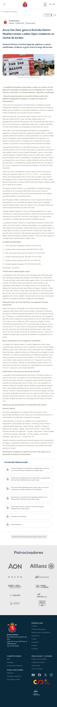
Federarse (10, 673)
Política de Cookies (38, 662)
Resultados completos (11, 268)
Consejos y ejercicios (14, 676)
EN (54, 4)
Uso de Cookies (37, 669)
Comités (34, 626)
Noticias (34, 645)
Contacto (35, 649)
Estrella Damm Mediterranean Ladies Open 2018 (29, 537)
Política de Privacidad (39, 659)
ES (51, 4)
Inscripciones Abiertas (14, 665)
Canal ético (35, 636)
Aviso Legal (36, 665)
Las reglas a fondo (13, 679)
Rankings (10, 662)
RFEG (9, 659)
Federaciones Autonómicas (41, 632)
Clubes (34, 639)
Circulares (35, 642)
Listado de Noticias (9, 11)
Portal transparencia (39, 629)
